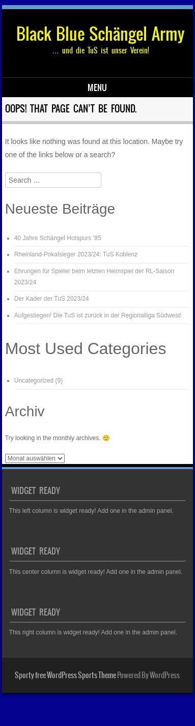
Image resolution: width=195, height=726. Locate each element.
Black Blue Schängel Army (100, 33)
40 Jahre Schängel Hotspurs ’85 (57, 238)
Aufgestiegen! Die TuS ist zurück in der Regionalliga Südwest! (98, 315)
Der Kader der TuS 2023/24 (51, 298)
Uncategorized (33, 380)
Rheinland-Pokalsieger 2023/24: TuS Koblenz (75, 254)
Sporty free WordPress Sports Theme (65, 675)
